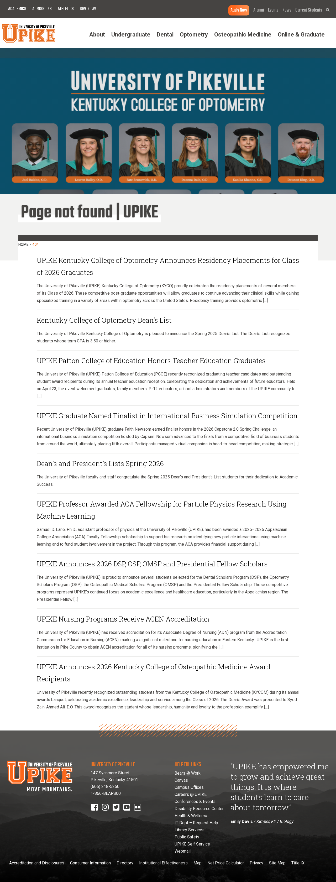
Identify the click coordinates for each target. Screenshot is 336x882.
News (286, 10)
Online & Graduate (301, 34)
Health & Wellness (191, 815)
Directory (125, 862)
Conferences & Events (195, 801)
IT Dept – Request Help (196, 822)
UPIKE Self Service (192, 844)
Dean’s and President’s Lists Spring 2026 (100, 463)
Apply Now (238, 10)
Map (197, 862)
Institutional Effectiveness (163, 862)
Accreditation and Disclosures (36, 862)
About (97, 34)
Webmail (183, 851)
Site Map (277, 862)
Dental (165, 34)
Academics (17, 9)
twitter (118, 814)
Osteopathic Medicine (242, 34)
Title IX (297, 862)
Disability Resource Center (199, 808)
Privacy (256, 862)
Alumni (258, 10)
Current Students (308, 10)
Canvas (181, 780)
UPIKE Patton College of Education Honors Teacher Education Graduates (151, 360)
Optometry (194, 34)
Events (273, 10)
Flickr (139, 814)
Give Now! (88, 9)
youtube (130, 814)
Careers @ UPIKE (191, 794)
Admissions (42, 9)
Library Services (189, 829)
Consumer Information (90, 862)
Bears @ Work (188, 773)
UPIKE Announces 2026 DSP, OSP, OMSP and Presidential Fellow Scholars (152, 563)
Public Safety (187, 836)
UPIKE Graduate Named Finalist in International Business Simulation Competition (167, 415)
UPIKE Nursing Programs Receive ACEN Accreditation (123, 618)
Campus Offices (189, 787)
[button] (327, 10)
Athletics (66, 9)
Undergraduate (130, 34)
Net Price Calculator (225, 862)
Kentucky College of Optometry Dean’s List (104, 320)
